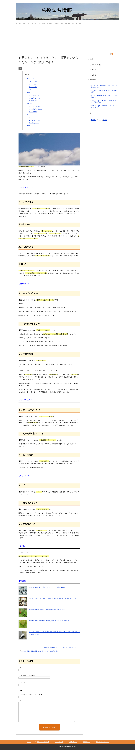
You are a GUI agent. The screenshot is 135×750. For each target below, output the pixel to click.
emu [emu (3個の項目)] (93, 119)
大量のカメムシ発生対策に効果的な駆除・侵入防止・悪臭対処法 (49, 620)
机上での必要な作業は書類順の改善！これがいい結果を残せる (40, 651)
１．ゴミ (31, 117)
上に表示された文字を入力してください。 (32, 694)
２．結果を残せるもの (35, 98)
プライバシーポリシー (102, 742)
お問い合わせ (73, 742)
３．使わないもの (34, 123)
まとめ (28, 125)
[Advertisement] (67, 40)
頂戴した (31, 89)
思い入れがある (33, 87)
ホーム (29, 742)
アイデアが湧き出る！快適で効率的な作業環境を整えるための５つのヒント (52, 598)
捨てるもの (30, 114)
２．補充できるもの (34, 120)
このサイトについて (43, 742)
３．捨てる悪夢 (33, 112)
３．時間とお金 (33, 100)
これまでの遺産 (33, 81)
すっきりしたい (31, 78)
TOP (23, 23)
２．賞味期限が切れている (36, 109)
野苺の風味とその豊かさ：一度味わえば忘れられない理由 (47, 609)
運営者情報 (86, 742)
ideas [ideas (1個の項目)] (100, 119)
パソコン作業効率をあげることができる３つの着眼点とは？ (59, 647)
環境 (20, 68)
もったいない (32, 84)
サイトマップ (59, 742)
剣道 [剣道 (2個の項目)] (105, 120)
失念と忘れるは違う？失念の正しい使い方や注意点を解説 (47, 587)
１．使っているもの (34, 95)
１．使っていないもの (35, 106)
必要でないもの (31, 103)
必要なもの (30, 92)
